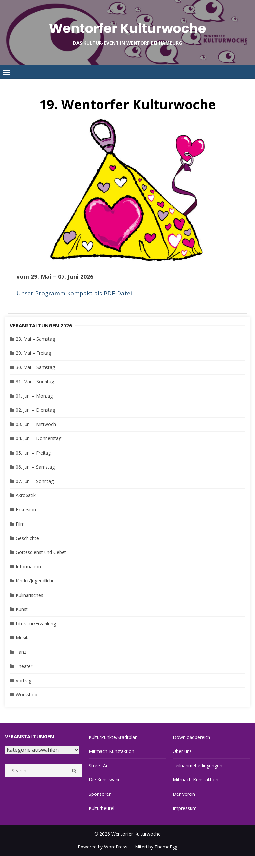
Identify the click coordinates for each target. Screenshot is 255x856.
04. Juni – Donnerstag (38, 438)
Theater (24, 666)
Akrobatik (26, 495)
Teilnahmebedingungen (197, 765)
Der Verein (184, 794)
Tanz (21, 652)
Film (20, 524)
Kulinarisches (29, 595)
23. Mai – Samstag (35, 339)
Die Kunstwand (105, 779)
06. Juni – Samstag (35, 467)
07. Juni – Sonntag (35, 481)
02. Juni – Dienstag (35, 410)
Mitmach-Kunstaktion (111, 751)
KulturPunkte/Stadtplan (113, 737)
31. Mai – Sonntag (35, 381)
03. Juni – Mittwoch (36, 424)
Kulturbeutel (101, 808)
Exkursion (26, 510)
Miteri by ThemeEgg (156, 847)
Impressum (185, 808)
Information (28, 566)
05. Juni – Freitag (33, 453)
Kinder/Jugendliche (35, 581)
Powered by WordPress (102, 847)
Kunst (22, 609)
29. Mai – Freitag (33, 353)
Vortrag (23, 680)
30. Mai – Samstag (35, 367)
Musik (22, 637)
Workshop (26, 694)
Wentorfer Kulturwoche (127, 28)
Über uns (182, 751)
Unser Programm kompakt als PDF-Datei (74, 293)
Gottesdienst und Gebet (41, 552)
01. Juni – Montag (34, 396)
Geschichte (27, 538)
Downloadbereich (191, 737)
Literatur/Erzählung (36, 623)
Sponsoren (100, 794)
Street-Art (99, 765)
